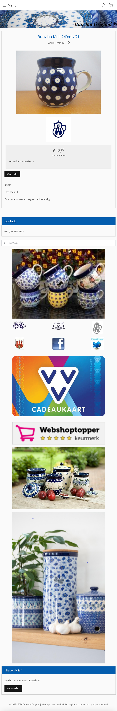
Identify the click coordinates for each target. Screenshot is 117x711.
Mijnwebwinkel (100, 704)
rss (53, 704)
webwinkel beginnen (67, 704)
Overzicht (12, 174)
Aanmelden (13, 688)
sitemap (46, 704)
